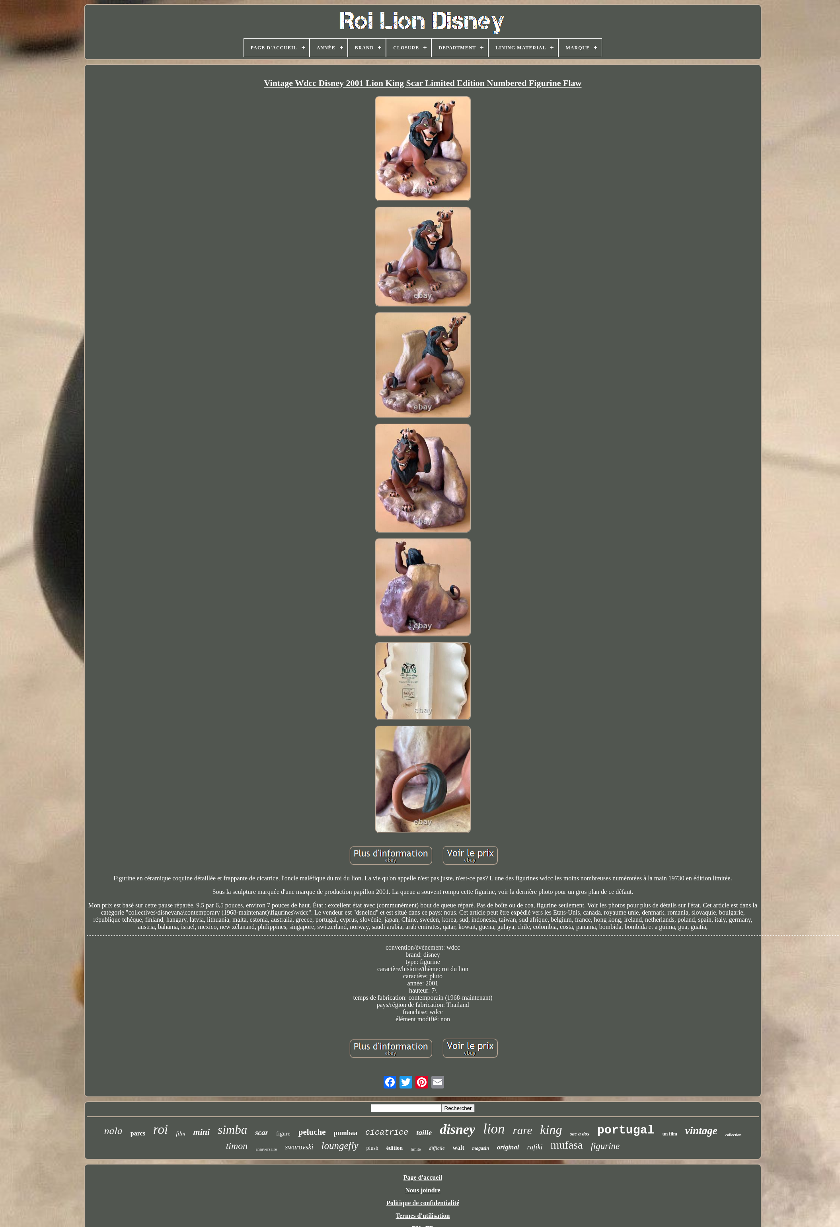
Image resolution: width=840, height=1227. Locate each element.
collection (733, 1135)
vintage (701, 1131)
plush (372, 1148)
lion (494, 1129)
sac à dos (579, 1134)
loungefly (339, 1145)
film (180, 1133)
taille (424, 1132)
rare (522, 1130)
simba (232, 1130)
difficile (437, 1148)
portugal (626, 1130)
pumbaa (346, 1133)
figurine (605, 1146)
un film (670, 1134)
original (508, 1147)
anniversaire (266, 1149)
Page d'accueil (422, 1177)
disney (457, 1129)
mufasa (567, 1145)
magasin (480, 1148)
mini (201, 1132)
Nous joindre (422, 1190)
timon (237, 1146)
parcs (138, 1133)
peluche (312, 1132)
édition (394, 1148)
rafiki (535, 1147)
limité (416, 1149)
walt (458, 1147)
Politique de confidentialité (422, 1203)
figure (283, 1133)
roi (160, 1129)
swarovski (299, 1147)
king (551, 1129)
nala (113, 1131)
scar (261, 1132)
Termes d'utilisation (423, 1215)
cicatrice (386, 1132)
